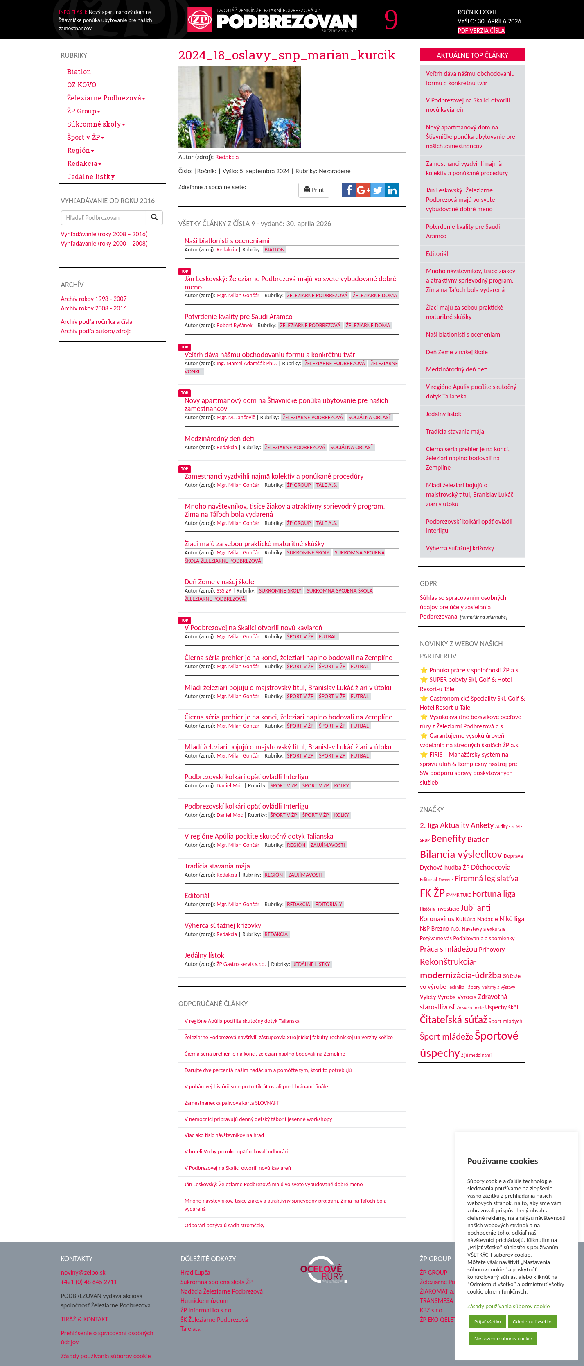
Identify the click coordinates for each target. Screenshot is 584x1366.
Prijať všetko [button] (487, 1322)
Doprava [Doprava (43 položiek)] (513, 856)
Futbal (327, 636)
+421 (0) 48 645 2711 (89, 1282)
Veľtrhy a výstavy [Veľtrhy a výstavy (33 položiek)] (498, 987)
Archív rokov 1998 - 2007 (94, 299)
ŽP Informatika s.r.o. (206, 1310)
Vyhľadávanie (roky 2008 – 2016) (104, 234)
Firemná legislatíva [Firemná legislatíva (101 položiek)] (487, 878)
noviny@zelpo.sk (83, 1272)
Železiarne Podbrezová (106, 97)
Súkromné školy (96, 124)
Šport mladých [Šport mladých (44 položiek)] (505, 1021)
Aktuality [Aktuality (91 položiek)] (454, 825)
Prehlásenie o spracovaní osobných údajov (107, 1337)
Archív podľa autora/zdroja (96, 331)
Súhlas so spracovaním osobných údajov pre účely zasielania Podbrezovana (463, 607)
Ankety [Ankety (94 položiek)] (482, 825)
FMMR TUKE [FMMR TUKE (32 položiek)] (458, 895)
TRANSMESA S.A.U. (445, 1301)
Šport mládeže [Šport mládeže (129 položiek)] (446, 1036)
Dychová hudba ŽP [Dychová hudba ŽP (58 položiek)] (444, 867)
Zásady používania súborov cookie (508, 1306)
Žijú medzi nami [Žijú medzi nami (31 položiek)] (476, 1055)
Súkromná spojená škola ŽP (216, 1282)
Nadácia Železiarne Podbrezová (221, 1291)
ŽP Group (83, 110)
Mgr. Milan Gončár (237, 295)
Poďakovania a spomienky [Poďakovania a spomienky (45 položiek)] (484, 938)
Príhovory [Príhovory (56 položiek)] (492, 949)
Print (314, 190)
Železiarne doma (375, 295)
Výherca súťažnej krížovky (460, 548)
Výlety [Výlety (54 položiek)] (428, 997)
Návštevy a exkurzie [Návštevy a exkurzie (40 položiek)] (483, 928)
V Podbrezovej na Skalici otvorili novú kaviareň (238, 1168)
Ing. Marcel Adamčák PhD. (246, 363)
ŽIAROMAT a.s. (439, 1291)
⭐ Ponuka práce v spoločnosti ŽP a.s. (470, 670)
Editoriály (329, 904)
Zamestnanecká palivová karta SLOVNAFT (232, 1102)
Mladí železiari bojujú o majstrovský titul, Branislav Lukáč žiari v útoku (469, 494)
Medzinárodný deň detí (457, 369)
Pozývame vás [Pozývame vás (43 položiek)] (436, 938)
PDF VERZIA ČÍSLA (481, 30)
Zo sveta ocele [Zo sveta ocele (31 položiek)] (470, 1008)
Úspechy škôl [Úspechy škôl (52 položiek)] (501, 1007)
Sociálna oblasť (370, 417)
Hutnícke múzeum (204, 1301)
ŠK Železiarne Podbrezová (214, 1319)
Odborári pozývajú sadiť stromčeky (224, 1225)
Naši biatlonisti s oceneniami (464, 334)
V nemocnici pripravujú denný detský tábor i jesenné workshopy (258, 1119)
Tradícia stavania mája (455, 431)
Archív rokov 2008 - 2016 (94, 308)
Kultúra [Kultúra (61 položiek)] (465, 919)
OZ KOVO (81, 84)
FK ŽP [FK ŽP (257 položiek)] (432, 893)
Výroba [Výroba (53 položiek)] (446, 997)
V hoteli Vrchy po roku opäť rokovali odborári (236, 1151)
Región (80, 150)
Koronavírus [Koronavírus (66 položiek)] (437, 918)
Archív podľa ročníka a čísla (97, 322)
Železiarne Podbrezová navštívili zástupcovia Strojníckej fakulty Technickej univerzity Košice (289, 1037)
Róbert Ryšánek (234, 325)
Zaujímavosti (328, 844)
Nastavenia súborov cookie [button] (503, 1338)
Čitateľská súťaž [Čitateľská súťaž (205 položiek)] (453, 1019)
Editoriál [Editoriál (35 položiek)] (428, 879)
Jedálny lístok (443, 414)
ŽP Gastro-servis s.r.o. (241, 964)
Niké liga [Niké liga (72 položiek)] (511, 918)
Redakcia (84, 163)
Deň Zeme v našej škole (457, 352)
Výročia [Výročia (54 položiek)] (466, 997)
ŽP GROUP (433, 1272)
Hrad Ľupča (195, 1272)
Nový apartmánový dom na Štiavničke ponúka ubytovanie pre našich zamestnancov (470, 136)
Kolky (341, 785)
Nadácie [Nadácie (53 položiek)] (487, 919)
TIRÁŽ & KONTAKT (84, 1319)
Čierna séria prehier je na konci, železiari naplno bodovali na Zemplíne (265, 1053)
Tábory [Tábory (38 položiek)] (473, 987)
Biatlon (79, 71)
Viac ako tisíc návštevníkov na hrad (224, 1135)
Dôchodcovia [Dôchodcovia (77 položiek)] (491, 867)
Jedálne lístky (91, 176)
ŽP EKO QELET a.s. (443, 1319)
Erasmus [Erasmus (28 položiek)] (446, 879)
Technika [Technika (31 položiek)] (456, 987)
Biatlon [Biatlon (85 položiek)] (478, 839)
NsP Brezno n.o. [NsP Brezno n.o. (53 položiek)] (440, 928)
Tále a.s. (326, 485)
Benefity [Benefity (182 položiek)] (448, 838)
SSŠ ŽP (223, 590)
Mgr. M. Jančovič (235, 417)
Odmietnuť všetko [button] (532, 1322)
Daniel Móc (229, 785)
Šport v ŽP (85, 137)
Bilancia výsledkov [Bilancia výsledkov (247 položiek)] (461, 854)
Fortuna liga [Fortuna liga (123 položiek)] (494, 893)
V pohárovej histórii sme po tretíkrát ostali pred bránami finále (256, 1086)
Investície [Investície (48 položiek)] (447, 908)
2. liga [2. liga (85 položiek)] (429, 825)
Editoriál (437, 254)
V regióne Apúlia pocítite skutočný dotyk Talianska (242, 1021)
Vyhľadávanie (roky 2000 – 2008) (104, 243)
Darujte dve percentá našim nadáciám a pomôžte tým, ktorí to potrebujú (268, 1070)
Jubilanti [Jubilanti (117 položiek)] (476, 907)
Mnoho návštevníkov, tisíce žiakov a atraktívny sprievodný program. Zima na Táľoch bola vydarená (470, 280)
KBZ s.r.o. (432, 1310)
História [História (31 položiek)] (427, 909)
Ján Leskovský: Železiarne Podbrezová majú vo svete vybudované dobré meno (274, 1184)
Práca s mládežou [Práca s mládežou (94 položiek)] (449, 949)
